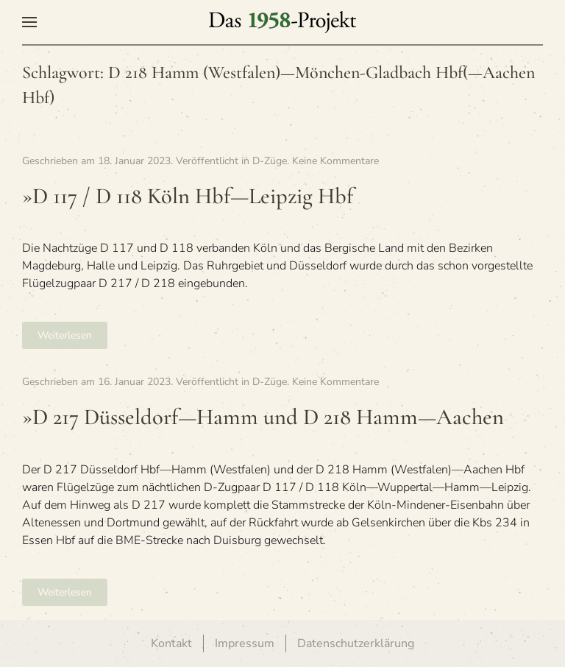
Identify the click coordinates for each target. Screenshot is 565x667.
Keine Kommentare (335, 161)
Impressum (244, 643)
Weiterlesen (65, 335)
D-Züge (269, 161)
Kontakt (171, 643)
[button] (29, 22)
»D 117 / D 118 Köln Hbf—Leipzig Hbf (187, 196)
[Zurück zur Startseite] (282, 22)
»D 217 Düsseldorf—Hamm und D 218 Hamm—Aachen (263, 417)
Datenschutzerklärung (355, 643)
